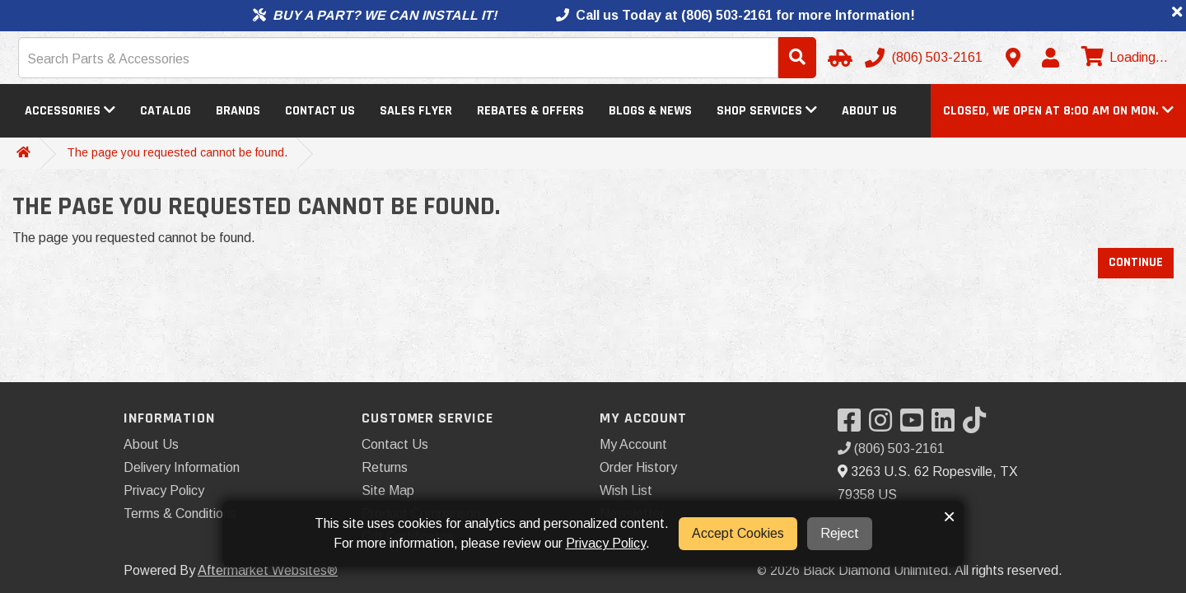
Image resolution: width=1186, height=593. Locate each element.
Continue (1136, 262)
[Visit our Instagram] (884, 425)
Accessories (70, 110)
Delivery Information (182, 467)
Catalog (165, 110)
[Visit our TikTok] (978, 425)
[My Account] (1050, 58)
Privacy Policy (164, 490)
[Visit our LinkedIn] (947, 425)
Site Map (388, 490)
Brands (238, 110)
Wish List (626, 490)
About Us (869, 110)
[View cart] (1122, 57)
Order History (638, 467)
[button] (1058, 111)
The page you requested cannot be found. (177, 152)
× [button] (949, 516)
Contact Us (320, 110)
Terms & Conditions (180, 514)
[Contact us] (1013, 58)
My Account (633, 444)
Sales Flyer (416, 110)
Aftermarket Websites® (268, 570)
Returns (385, 467)
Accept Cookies (738, 533)
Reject (839, 533)
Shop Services (767, 110)
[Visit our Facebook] (853, 425)
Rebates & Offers (530, 110)
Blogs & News (650, 110)
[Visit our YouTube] (916, 425)
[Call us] (925, 58)
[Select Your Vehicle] (837, 58)
